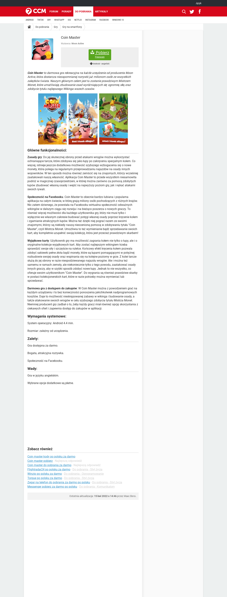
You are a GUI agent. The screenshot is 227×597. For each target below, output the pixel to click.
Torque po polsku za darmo (44, 478)
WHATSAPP (59, 20)
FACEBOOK (104, 20)
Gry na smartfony (72, 26)
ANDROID (30, 20)
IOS (69, 20)
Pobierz (100, 54)
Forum (53, 11)
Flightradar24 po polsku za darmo (48, 469)
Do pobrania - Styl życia (87, 469)
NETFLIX (78, 20)
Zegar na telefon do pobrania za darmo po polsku (58, 482)
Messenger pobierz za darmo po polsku (52, 486)
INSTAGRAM (90, 20)
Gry (56, 26)
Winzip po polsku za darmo (44, 473)
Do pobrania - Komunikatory (97, 486)
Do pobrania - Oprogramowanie (84, 473)
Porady (67, 11)
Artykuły (101, 11)
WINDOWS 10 (118, 20)
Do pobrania (83, 11)
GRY (49, 20)
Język (198, 3)
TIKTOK (40, 20)
